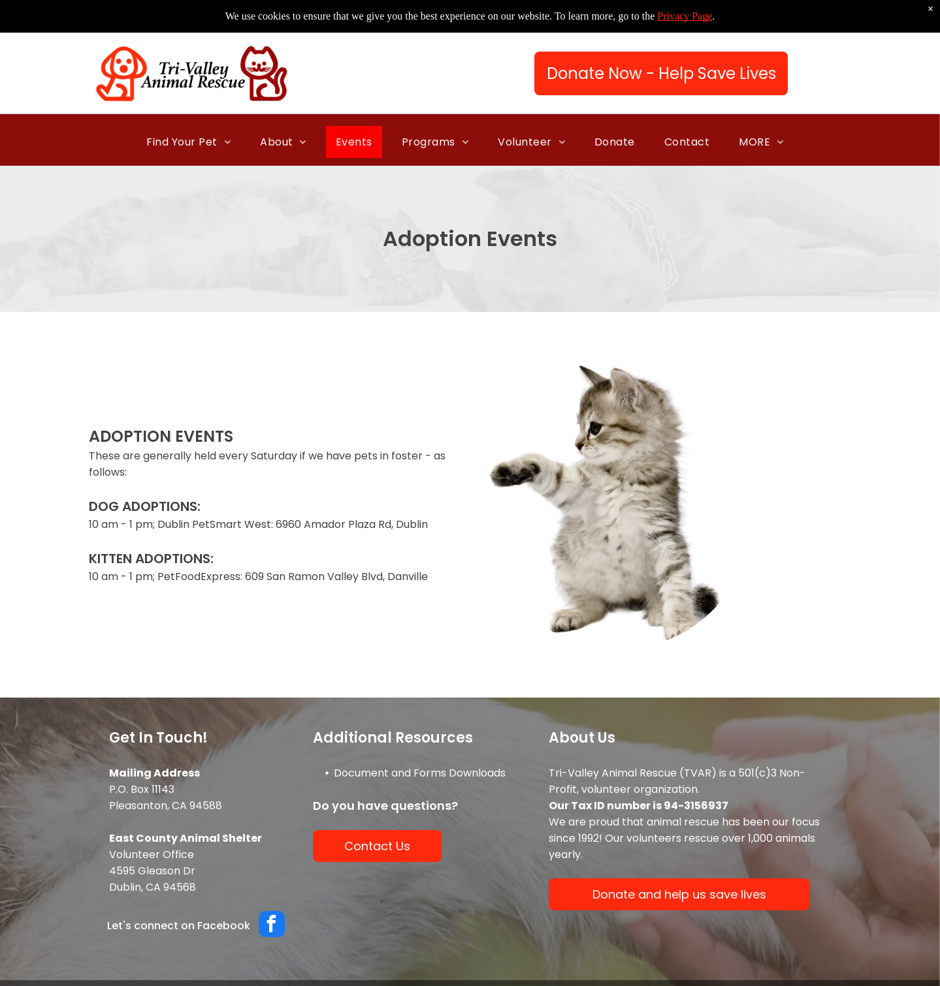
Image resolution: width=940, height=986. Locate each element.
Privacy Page (684, 16)
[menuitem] (193, 142)
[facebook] (272, 925)
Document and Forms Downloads (420, 772)
